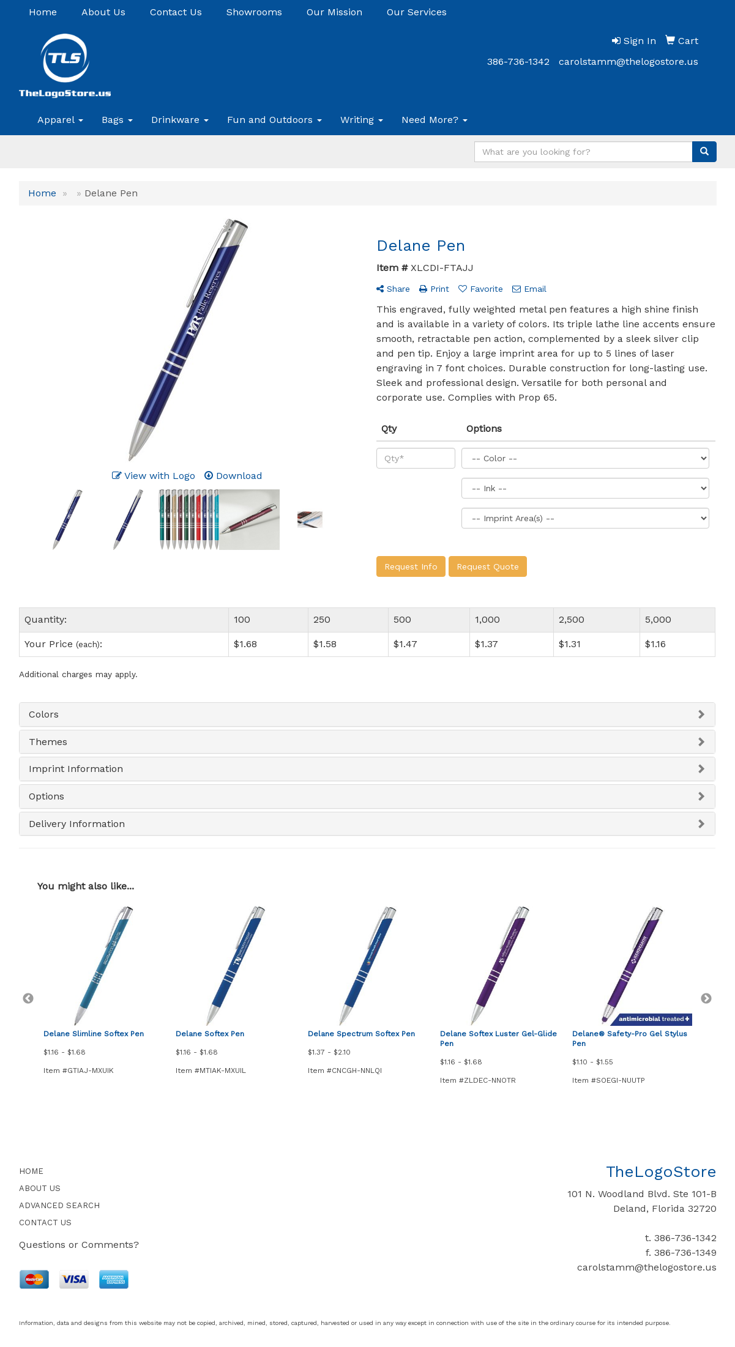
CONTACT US (45, 1222)
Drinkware (180, 119)
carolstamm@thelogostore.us (628, 61)
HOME (31, 1171)
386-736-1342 (518, 61)
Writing (361, 119)
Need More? (434, 119)
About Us (103, 12)
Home (43, 12)
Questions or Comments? (79, 1244)
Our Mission (334, 12)
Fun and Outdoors (274, 119)
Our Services (417, 12)
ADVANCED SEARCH (59, 1205)
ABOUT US (40, 1188)
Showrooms (254, 12)
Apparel (60, 119)
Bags (117, 119)
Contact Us (176, 12)
